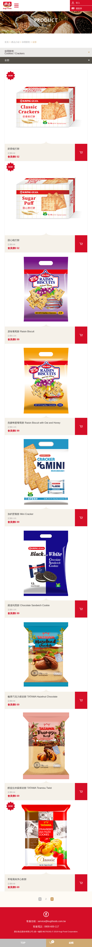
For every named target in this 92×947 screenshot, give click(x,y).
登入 (78, 3)
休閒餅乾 (26, 42)
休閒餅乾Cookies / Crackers (14, 52)
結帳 (62, 942)
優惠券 (79, 8)
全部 (34, 42)
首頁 (7, 42)
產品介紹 (15, 42)
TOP (23, 943)
